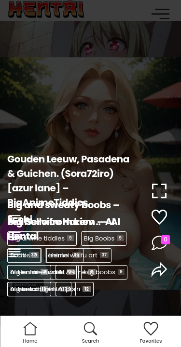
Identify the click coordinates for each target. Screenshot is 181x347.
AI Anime (77, 272)
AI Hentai (29, 272)
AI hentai (29, 289)
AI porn (74, 289)
